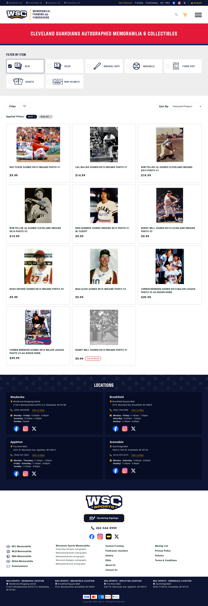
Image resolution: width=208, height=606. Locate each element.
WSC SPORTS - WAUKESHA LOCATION (25, 581)
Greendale (117, 442)
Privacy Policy (163, 550)
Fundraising (152, 3)
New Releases (125, 3)
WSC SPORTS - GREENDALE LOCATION (172, 581)
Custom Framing (114, 546)
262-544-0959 (104, 528)
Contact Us (111, 570)
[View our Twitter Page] (184, 3)
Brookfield (117, 397)
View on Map (38, 410)
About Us (110, 565)
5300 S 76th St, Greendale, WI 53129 (130, 450)
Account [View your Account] (196, 3)
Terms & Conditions (166, 560)
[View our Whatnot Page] (109, 536)
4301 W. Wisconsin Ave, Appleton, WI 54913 (34, 450)
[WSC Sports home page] (104, 503)
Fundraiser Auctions (116, 550)
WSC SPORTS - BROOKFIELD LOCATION (74, 581)
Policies (159, 555)
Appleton (16, 442)
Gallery (109, 555)
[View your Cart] (187, 15)
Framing (139, 3)
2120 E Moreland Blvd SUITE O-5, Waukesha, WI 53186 (39, 405)
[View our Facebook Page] (174, 3)
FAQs (108, 560)
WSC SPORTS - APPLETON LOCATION (122, 581)
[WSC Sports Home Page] (28, 14)
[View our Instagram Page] (179, 3)
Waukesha (17, 397)
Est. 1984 (165, 3)
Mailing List (161, 546)
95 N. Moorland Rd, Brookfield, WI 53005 (132, 405)
